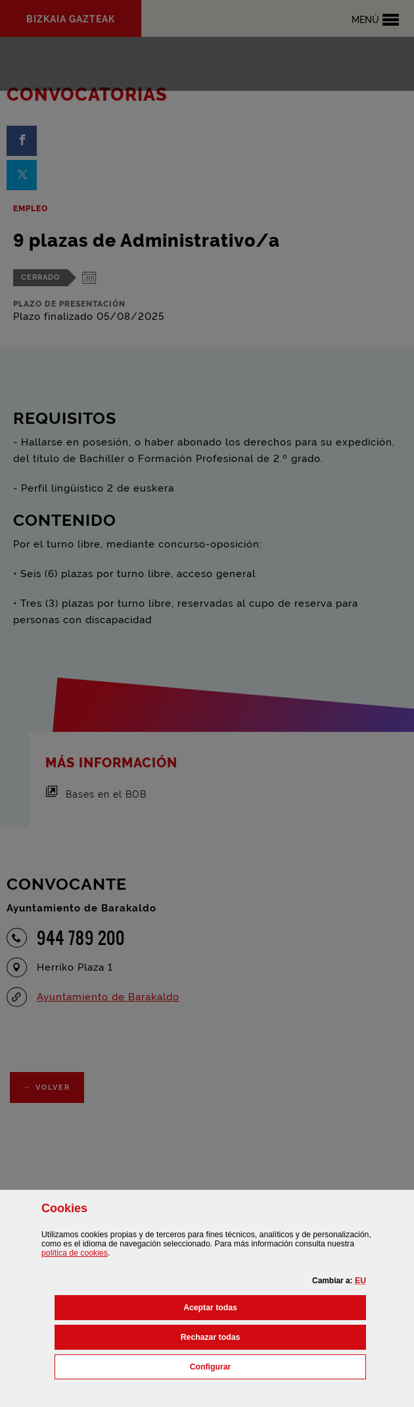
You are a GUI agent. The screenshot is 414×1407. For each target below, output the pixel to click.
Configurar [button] (269, 1365)
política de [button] (74, 1253)
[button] (360, 1280)
